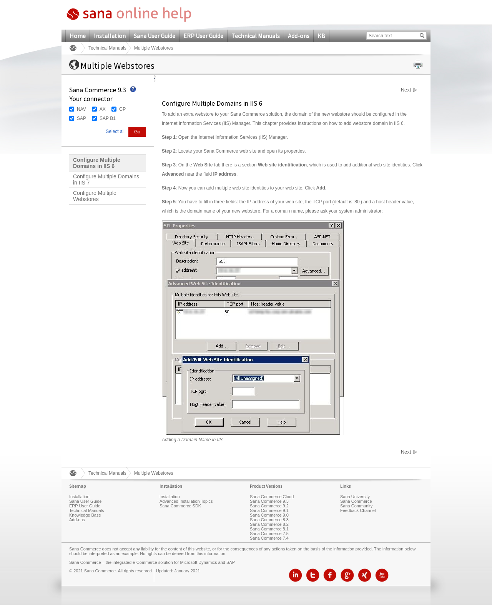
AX (103, 109)
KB (321, 36)
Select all (115, 131)
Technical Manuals (255, 36)
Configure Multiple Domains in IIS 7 (106, 179)
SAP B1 (108, 118)
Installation (110, 36)
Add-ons (298, 36)
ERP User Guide (203, 36)
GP (122, 109)
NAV (81, 109)
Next (406, 90)
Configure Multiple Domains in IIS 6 (96, 163)
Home (78, 36)
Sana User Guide (154, 36)
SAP (81, 118)
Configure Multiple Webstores (94, 196)
